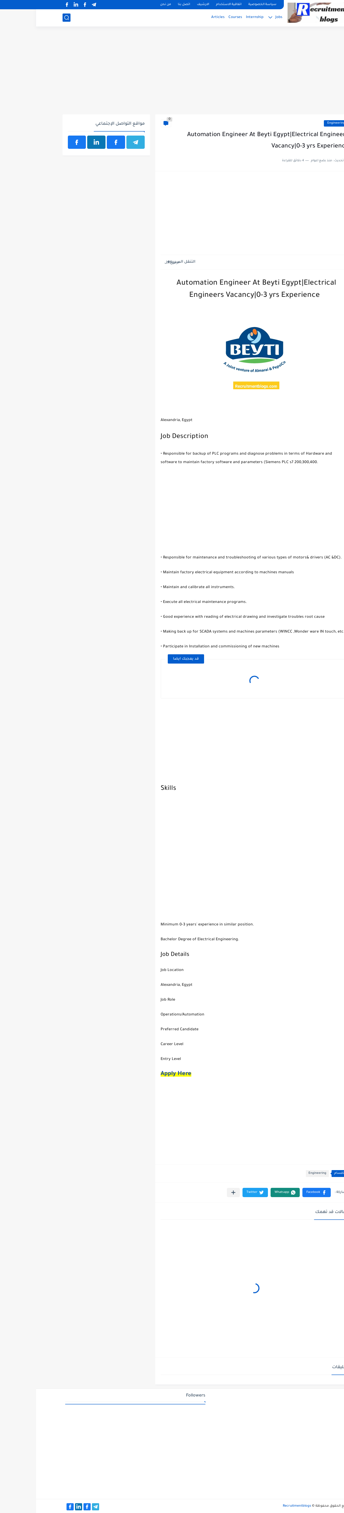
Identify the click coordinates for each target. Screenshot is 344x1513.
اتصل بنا (148, 4)
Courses (199, 17)
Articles (181, 17)
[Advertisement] (172, 73)
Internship (218, 17)
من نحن (129, 4)
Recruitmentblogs (261, 1506)
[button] (280, 1192)
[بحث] (30, 18)
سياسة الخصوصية (226, 4)
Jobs (242, 17)
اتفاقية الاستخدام (192, 4)
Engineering (300, 123)
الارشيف (167, 4)
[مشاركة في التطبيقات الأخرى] (197, 1192)
